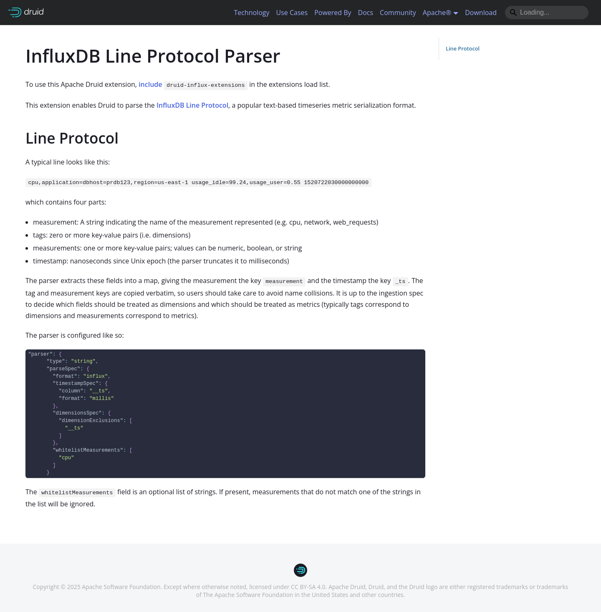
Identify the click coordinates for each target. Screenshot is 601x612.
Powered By (332, 12)
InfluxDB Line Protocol (192, 105)
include (150, 84)
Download (481, 12)
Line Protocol (463, 48)
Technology (251, 12)
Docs (366, 12)
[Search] (546, 12)
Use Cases (292, 12)
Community (398, 12)
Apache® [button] (437, 12)
